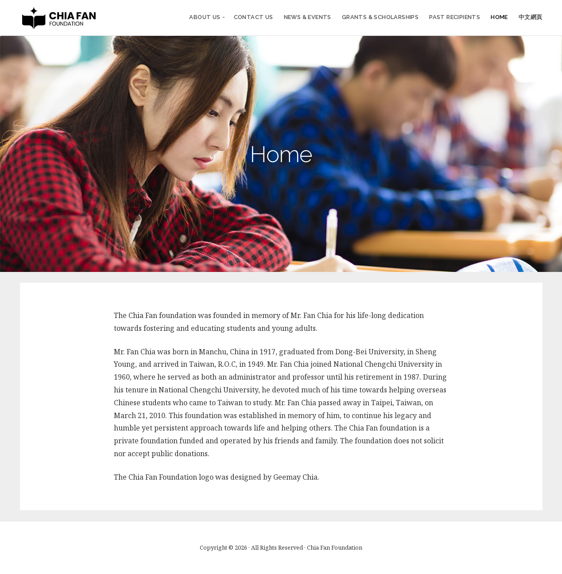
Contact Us (253, 17)
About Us (204, 17)
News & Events (307, 17)
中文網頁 (531, 17)
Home (499, 17)
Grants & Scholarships (380, 17)
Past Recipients (454, 17)
